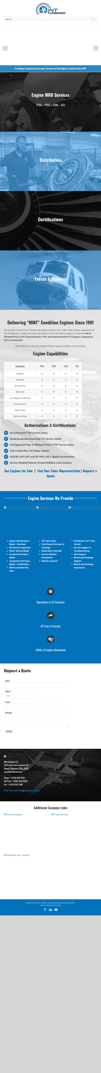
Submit (9, 744)
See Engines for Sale (18, 470)
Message (8, 725)
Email (7, 714)
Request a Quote (32, 859)
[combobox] (8, 708)
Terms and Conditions (68, 972)
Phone (7, 703)
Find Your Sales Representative (58, 470)
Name (7, 693)
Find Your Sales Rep (13, 859)
